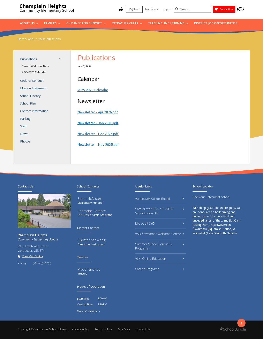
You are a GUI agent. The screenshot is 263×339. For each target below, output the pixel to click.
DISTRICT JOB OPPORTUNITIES (215, 23)
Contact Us (143, 329)
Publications (42, 59)
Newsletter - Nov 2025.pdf (98, 144)
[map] (121, 9)
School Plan (28, 103)
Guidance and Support (86, 23)
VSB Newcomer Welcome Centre (159, 234)
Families (52, 23)
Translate (151, 9)
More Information (87, 311)
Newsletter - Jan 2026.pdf (98, 123)
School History (30, 96)
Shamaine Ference (92, 210)
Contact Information (34, 111)
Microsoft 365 (159, 223)
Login (167, 9)
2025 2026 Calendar (92, 89)
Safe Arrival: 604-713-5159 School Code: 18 (159, 211)
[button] (61, 59)
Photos (25, 141)
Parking (25, 118)
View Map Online (32, 256)
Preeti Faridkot (89, 269)
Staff (23, 126)
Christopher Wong (91, 240)
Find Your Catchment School (211, 197)
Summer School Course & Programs (159, 246)
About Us (29, 23)
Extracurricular (127, 23)
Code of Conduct (32, 80)
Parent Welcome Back (35, 66)
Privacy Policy (80, 329)
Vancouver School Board (159, 199)
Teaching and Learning (168, 23)
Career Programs (159, 269)
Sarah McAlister (89, 198)
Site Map (124, 329)
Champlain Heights (43, 5)
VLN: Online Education (159, 258)
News (24, 134)
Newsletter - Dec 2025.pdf (98, 133)
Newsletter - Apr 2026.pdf (97, 112)
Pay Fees (134, 9)
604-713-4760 (42, 263)
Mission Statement (33, 88)
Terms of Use (103, 329)
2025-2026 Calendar (34, 72)
